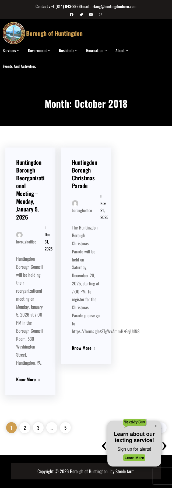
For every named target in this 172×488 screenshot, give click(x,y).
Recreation (94, 50)
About (120, 50)
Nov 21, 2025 (104, 210)
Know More (26, 379)
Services (9, 50)
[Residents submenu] (76, 50)
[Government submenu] (49, 50)
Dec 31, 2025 (48, 241)
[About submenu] (127, 50)
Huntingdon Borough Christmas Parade (84, 174)
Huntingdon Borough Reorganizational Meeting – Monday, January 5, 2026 (30, 189)
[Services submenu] (18, 50)
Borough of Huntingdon (54, 33)
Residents (66, 50)
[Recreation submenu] (105, 50)
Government (37, 50)
